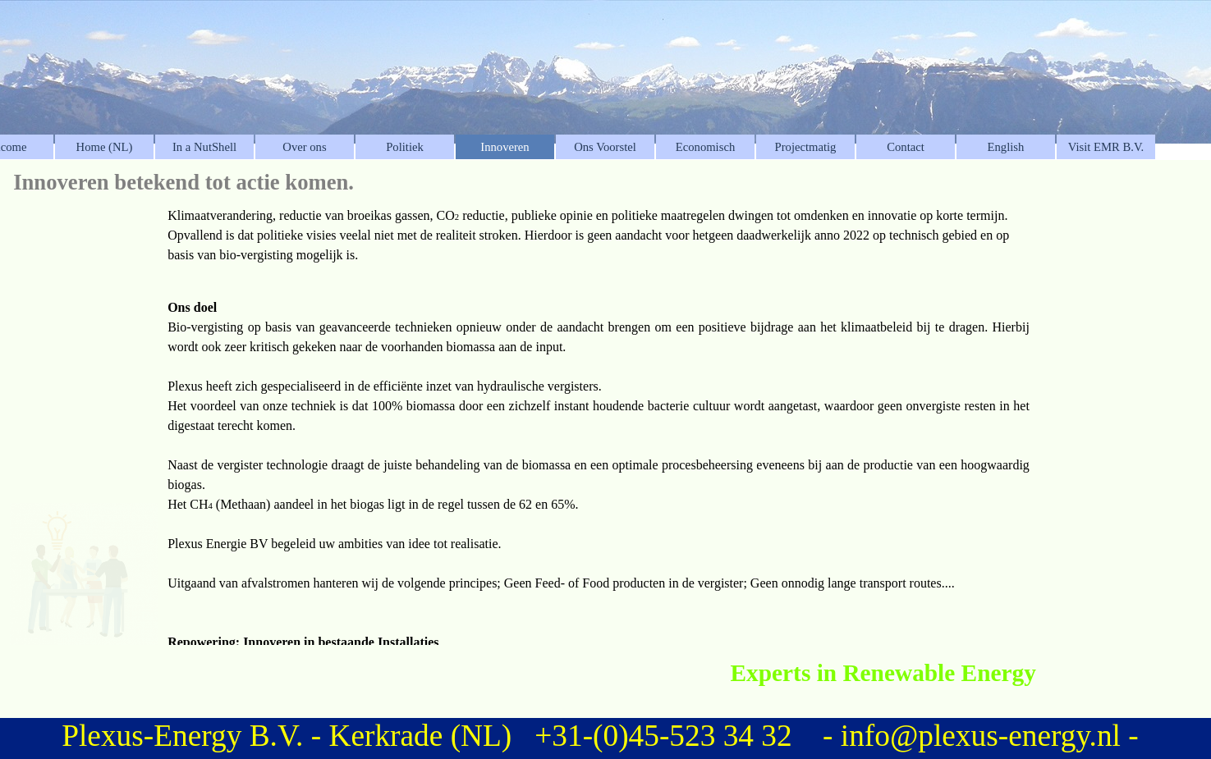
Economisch (705, 146)
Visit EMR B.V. (1106, 146)
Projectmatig (806, 146)
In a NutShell (204, 146)
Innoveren (504, 146)
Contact (905, 146)
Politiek (405, 146)
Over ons (304, 146)
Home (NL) (104, 146)
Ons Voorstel (605, 146)
